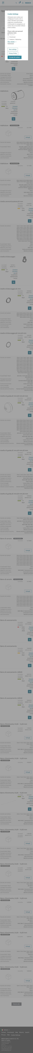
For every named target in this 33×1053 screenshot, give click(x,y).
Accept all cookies (14, 57)
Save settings (12, 49)
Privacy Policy (13, 53)
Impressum (11, 43)
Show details (12, 42)
